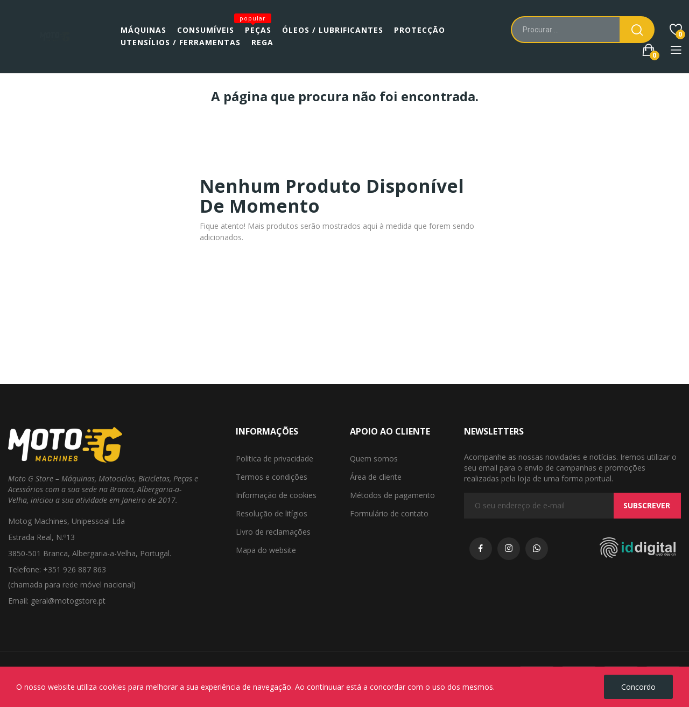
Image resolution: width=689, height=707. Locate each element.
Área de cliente (376, 477)
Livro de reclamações (273, 532)
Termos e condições (271, 477)
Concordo (638, 687)
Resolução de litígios (271, 513)
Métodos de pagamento (392, 495)
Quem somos (374, 458)
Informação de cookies (276, 495)
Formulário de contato (389, 513)
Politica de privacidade (274, 458)
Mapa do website (266, 550)
